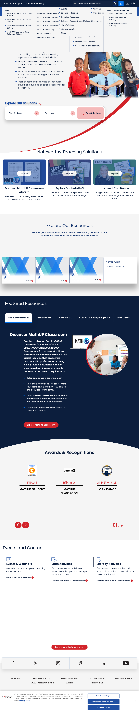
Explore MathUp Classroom (41, 424)
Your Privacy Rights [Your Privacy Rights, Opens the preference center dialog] (103, 696)
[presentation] (18, 525)
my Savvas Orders (69, 678)
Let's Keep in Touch (123, 678)
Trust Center (97, 683)
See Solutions (91, 113)
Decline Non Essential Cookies (103, 702)
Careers (69, 683)
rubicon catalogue (42, 678)
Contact (127, 11)
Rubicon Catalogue (13, 3)
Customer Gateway (35, 3)
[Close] (135, 701)
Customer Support (96, 678)
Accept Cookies (103, 707)
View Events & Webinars (20, 577)
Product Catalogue (115, 266)
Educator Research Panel (42, 683)
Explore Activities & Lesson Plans (69, 580)
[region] (69, 701)
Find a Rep (15, 678)
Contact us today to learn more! (69, 647)
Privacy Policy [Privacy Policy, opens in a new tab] (24, 701)
